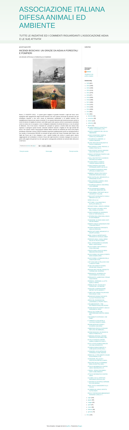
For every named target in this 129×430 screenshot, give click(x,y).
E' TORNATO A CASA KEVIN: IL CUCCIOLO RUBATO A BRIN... (97, 321)
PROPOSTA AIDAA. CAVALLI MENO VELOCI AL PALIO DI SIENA (98, 239)
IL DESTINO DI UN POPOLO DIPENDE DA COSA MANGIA (98, 382)
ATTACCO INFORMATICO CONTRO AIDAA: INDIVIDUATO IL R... (98, 367)
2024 (88, 85)
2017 (88, 102)
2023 (88, 88)
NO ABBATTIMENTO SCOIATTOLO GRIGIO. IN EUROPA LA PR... (97, 128)
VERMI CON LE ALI (93, 200)
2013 (88, 111)
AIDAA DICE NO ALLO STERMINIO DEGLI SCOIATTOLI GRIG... (97, 363)
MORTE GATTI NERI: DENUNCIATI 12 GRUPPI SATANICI (98, 232)
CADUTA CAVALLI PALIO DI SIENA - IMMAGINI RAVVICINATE (98, 251)
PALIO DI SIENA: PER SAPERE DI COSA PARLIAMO (97, 247)
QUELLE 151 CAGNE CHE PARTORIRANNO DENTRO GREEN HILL (98, 313)
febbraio (90, 409)
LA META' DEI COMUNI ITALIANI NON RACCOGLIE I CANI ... (98, 293)
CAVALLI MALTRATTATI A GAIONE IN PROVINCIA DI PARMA (98, 158)
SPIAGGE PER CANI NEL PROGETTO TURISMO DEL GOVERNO (98, 270)
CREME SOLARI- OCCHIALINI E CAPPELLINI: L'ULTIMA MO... (97, 285)
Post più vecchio (73, 151)
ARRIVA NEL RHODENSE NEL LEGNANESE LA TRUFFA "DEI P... (98, 300)
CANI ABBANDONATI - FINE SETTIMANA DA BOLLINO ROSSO (98, 304)
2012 (88, 114)
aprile (89, 404)
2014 (88, 109)
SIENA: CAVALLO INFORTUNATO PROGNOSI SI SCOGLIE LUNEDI (98, 236)
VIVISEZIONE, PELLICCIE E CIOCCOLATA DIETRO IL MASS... (98, 359)
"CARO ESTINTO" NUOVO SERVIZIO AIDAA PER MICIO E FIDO (98, 151)
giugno (90, 400)
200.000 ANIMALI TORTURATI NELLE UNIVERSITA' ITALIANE (98, 193)
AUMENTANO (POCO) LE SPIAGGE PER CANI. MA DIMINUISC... (98, 329)
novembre (91, 118)
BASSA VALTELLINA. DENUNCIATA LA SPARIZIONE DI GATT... (98, 177)
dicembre (90, 116)
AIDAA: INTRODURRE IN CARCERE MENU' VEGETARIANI (98, 243)
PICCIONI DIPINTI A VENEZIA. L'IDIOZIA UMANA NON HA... (96, 162)
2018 (88, 100)
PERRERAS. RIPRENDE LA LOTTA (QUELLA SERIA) (97, 281)
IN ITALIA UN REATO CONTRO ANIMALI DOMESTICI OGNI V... (97, 340)
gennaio (90, 412)
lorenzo (89, 71)
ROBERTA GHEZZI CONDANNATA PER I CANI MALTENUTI (98, 224)
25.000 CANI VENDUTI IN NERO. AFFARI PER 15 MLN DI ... (97, 266)
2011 (88, 415)
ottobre (90, 121)
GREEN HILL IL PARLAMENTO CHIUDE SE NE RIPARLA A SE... (99, 355)
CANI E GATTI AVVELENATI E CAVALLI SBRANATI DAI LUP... (98, 197)
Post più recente (24, 151)
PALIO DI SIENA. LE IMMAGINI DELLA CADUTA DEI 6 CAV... (98, 259)
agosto (90, 125)
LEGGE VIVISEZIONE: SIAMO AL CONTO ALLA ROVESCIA (97, 136)
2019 (88, 97)
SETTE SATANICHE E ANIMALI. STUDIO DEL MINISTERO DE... (97, 189)
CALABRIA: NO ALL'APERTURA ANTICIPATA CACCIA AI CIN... (97, 378)
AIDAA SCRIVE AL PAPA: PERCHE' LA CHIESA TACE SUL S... (98, 147)
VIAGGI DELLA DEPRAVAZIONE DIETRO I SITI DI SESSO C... (97, 289)
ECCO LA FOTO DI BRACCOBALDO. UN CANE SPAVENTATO (98, 344)
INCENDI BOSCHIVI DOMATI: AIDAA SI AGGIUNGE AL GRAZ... (98, 308)
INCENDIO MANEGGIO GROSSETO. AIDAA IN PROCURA (98, 228)
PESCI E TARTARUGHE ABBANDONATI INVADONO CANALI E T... (99, 394)
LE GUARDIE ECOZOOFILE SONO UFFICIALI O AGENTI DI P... (97, 170)
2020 (88, 95)
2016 (88, 104)
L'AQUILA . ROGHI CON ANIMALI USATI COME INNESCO (97, 371)
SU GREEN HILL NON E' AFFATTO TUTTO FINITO (97, 390)
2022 (88, 90)
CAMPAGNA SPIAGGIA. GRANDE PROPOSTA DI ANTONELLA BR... (98, 336)
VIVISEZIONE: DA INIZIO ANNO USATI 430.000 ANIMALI (98, 220)
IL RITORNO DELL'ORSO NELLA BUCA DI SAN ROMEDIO (98, 217)
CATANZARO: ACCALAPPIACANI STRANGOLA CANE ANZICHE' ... (97, 352)
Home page (49, 151)
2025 (88, 83)
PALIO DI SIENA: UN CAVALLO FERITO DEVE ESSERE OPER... (99, 255)
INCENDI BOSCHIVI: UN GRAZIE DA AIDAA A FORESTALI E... (98, 333)
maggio (90, 402)
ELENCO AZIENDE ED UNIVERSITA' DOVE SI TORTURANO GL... (98, 213)
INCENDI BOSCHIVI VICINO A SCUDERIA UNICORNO (96, 325)
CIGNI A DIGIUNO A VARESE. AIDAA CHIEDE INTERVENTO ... (98, 181)
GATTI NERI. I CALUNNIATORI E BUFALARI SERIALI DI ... (97, 203)
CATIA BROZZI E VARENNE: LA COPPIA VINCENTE (96, 139)
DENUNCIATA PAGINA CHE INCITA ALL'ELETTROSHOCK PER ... (97, 297)
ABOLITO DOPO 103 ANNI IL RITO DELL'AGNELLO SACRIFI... (97, 209)
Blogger (80, 426)
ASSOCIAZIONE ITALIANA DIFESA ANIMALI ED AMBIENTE (62, 17)
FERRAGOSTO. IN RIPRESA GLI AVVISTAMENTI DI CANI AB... (97, 274)
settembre (91, 123)
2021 (88, 92)
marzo (90, 407)
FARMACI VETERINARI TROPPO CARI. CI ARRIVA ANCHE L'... (99, 155)
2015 (88, 107)
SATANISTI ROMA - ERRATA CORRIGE (98, 206)
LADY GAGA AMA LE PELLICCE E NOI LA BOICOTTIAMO (98, 262)
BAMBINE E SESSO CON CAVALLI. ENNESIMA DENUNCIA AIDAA (97, 174)
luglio (89, 397)
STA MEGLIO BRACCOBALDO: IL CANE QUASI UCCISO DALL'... (97, 348)
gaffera (68, 426)
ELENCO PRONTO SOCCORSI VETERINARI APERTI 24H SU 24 (97, 166)
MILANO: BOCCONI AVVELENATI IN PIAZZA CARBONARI (98, 143)
